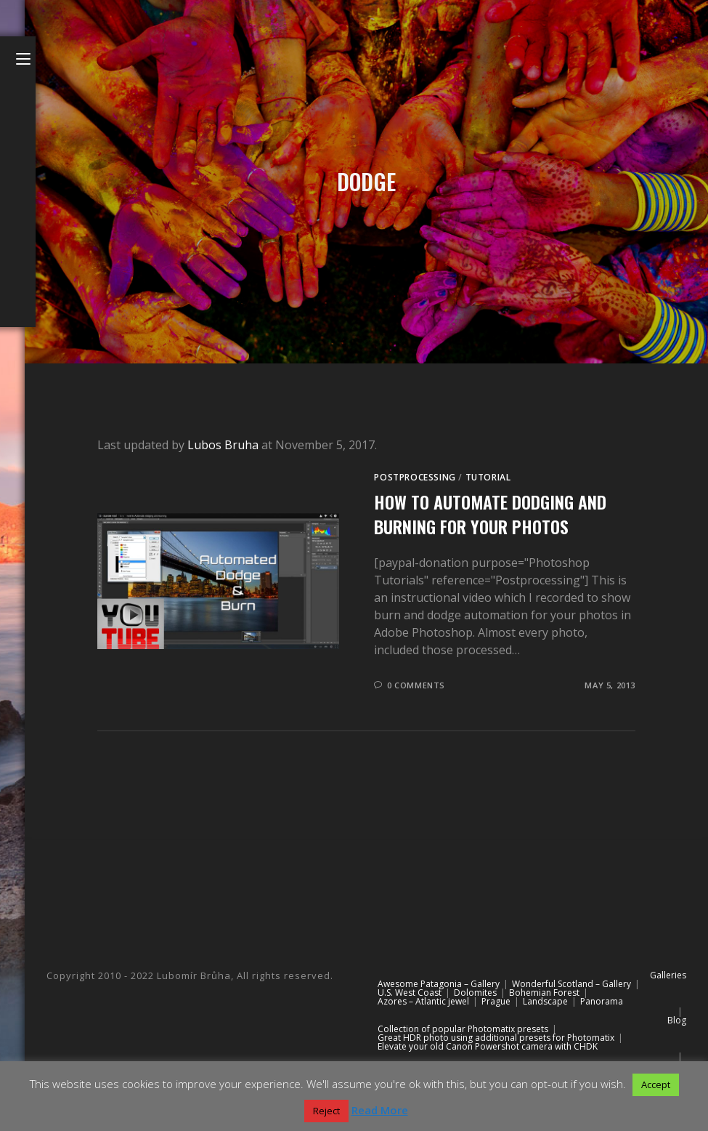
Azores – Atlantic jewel (423, 1001)
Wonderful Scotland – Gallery (571, 984)
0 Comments (416, 685)
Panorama (601, 1001)
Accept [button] (655, 1084)
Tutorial (488, 477)
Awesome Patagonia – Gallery (439, 984)
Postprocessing (414, 477)
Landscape (545, 1001)
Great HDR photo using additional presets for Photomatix (496, 1037)
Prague (495, 1001)
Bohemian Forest (544, 992)
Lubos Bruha (223, 445)
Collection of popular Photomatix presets (463, 1029)
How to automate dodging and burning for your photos (490, 513)
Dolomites (475, 992)
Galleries (668, 975)
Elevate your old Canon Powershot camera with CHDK (488, 1046)
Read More (379, 1110)
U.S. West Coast (410, 992)
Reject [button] (326, 1110)
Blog (676, 1020)
